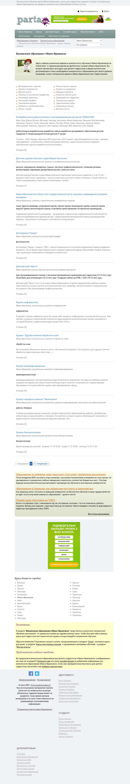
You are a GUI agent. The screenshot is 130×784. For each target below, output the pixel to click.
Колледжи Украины (67, 686)
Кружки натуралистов (28, 89)
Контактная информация (27, 772)
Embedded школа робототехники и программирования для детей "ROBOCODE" (55, 117)
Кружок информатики (27, 302)
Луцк (19, 612)
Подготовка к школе (25, 769)
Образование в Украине (27, 41)
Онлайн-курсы (70, 32)
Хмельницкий (78, 606)
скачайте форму (67, 661)
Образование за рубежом (70, 725)
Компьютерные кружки (66, 86)
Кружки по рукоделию (65, 89)
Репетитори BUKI (24, 760)
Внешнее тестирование (69, 683)
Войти (105, 11)
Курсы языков (65, 719)
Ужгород (76, 597)
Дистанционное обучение (70, 730)
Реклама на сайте (24, 775)
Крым (19, 606)
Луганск (20, 609)
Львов (20, 615)
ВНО (101, 32)
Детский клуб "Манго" (27, 266)
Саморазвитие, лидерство (67, 98)
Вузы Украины (25, 32)
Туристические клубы (65, 103)
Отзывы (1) (21, 186)
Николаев (21, 618)
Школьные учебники (67, 728)
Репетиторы (24, 36)
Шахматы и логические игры (31, 106)
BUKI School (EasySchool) (27, 757)
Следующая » (43, 464)
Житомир (21, 592)
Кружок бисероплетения (28, 432)
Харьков (76, 600)
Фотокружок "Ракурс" (26, 233)
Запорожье (22, 594)
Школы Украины (66, 736)
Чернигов (76, 612)
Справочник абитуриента (69, 698)
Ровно (75, 589)
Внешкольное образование (53, 41)
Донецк (20, 589)
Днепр (20, 586)
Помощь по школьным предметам (33, 95)
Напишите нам (43, 661)
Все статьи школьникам (98, 514)
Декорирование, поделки (29, 86)
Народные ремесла (64, 92)
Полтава (76, 586)
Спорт (91, 642)
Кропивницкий (23, 603)
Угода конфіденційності (41, 685)
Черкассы (76, 609)
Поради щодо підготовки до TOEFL (36, 500)
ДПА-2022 (21, 754)
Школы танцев (24, 109)
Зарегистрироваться (88, 11)
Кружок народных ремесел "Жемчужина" (36, 399)
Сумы (74, 592)
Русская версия (43, 680)
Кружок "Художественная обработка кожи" (37, 335)
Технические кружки (27, 103)
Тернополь (77, 594)
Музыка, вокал (25, 92)
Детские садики (23, 763)
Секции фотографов (27, 100)
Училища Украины (67, 689)
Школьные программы (68, 701)
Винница (21, 583)
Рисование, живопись (28, 98)
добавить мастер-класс (52, 666)
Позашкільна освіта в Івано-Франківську (34, 709)
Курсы (39, 32)
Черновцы (76, 615)
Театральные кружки (65, 100)
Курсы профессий (66, 722)
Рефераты (63, 733)
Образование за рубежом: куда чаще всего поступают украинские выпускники (61, 474)
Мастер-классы (88, 32)
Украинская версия (27, 680)
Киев (19, 600)
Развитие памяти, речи (66, 95)
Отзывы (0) (21, 150)
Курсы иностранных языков (48, 644)
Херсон (75, 603)
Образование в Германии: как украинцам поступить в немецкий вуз (54, 488)
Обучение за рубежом (59, 36)
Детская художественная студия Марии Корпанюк (41, 158)
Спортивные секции (65, 106)
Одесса (75, 583)
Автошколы (39, 36)
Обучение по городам (26, 766)
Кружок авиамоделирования (30, 366)
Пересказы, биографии (68, 692)
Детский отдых (52, 32)
